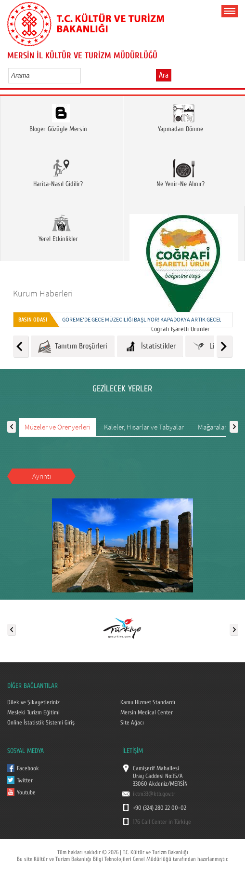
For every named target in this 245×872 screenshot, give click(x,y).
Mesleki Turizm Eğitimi (33, 712)
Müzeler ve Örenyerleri (57, 426)
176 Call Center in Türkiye (162, 821)
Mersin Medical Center (146, 712)
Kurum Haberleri (43, 293)
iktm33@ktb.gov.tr (154, 794)
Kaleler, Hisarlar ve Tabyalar (144, 426)
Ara (163, 75)
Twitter (25, 780)
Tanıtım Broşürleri (72, 346)
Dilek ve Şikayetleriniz (33, 702)
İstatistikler (150, 346)
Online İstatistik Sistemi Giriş (41, 722)
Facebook (28, 768)
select (83, 75)
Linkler (211, 346)
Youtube (26, 792)
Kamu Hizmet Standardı (147, 702)
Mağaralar (212, 426)
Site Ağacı (132, 722)
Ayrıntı (41, 476)
